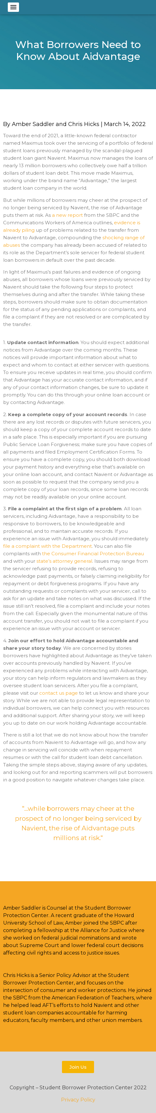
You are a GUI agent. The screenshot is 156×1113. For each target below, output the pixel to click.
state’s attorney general (64, 561)
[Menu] (13, 7)
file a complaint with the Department (47, 546)
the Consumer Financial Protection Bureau (93, 553)
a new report (67, 215)
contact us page (58, 693)
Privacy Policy (78, 1100)
